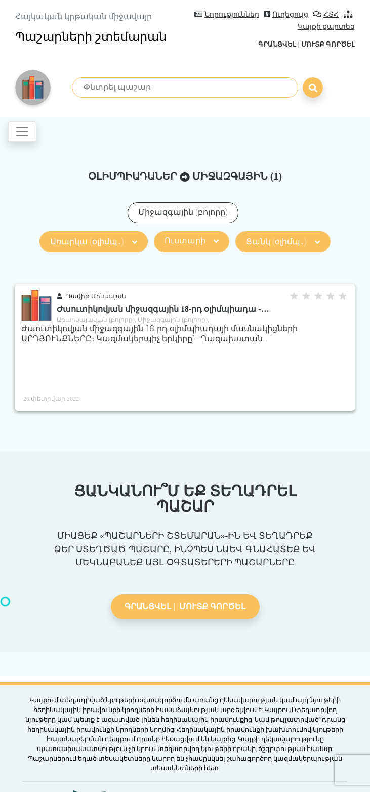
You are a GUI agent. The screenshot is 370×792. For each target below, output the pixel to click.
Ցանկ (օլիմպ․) (283, 241)
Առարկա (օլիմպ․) (93, 241)
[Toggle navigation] (22, 131)
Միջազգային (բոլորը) (183, 212)
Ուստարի (192, 240)
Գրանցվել (277, 44)
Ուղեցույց (286, 14)
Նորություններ (226, 14)
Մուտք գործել (328, 44)
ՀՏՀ (326, 14)
